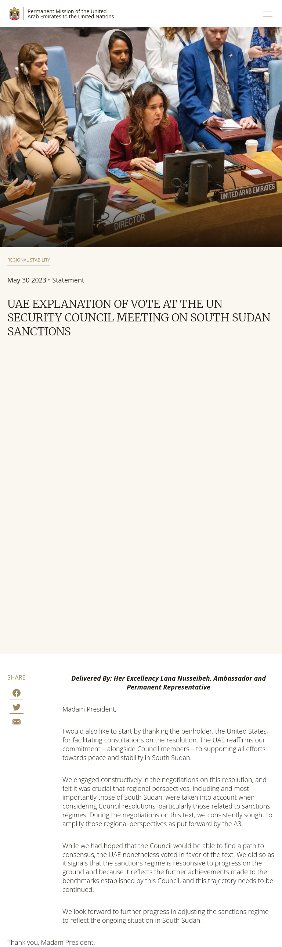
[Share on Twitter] (16, 708)
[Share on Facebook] (16, 694)
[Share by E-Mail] (16, 723)
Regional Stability (28, 260)
